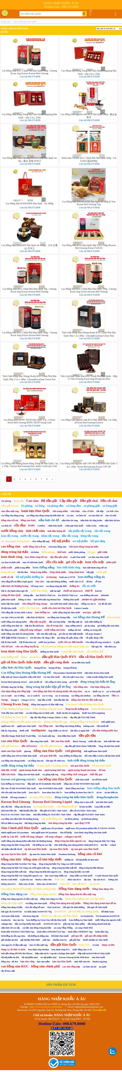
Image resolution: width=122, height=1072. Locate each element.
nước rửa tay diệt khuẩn (70, 642)
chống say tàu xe (88, 604)
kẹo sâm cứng (27, 961)
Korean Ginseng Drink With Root (74, 957)
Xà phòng (27, 505)
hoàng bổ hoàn (70, 668)
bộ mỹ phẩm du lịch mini (87, 860)
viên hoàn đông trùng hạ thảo (83, 546)
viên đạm (75, 511)
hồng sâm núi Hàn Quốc (29, 774)
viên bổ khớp (66, 832)
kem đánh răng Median (38, 949)
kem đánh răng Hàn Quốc (19, 651)
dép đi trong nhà (54, 625)
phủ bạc (46, 940)
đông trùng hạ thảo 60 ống (97, 681)
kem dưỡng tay (42, 612)
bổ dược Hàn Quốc (60, 936)
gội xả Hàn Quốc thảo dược (21, 662)
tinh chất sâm (35, 531)
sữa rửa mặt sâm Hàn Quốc (13, 792)
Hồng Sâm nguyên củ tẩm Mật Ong (47, 704)
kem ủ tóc (84, 944)
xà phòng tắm (55, 505)
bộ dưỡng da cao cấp (42, 845)
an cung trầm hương (40, 797)
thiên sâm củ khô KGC (47, 884)
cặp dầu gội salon (59, 557)
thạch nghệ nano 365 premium (15, 832)
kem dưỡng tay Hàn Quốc (81, 920)
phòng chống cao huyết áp (84, 721)
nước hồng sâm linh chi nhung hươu (17, 634)
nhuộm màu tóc (60, 940)
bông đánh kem (76, 572)
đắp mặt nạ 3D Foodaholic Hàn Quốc (44, 784)
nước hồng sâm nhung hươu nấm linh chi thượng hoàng (26, 841)
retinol (113, 845)
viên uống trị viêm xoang (56, 682)
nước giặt (101, 572)
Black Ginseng (79, 741)
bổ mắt (4, 797)
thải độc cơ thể (9, 770)
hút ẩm (104, 845)
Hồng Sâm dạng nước (74, 888)
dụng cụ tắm (108, 945)
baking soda (88, 726)
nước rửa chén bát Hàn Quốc (57, 608)
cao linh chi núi (89, 967)
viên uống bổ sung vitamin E (98, 642)
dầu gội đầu (87, 735)
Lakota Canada (81, 608)
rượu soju (103, 526)
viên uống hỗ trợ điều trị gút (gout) (17, 581)
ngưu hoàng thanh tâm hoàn (82, 770)
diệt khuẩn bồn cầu (28, 810)
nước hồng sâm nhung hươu (14, 622)
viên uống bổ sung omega (34, 603)
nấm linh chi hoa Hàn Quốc (97, 673)
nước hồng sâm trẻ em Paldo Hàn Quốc (19, 756)
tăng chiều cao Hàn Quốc (81, 876)
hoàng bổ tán (40, 668)
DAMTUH (60, 911)
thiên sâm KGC (75, 879)
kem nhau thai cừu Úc (52, 792)
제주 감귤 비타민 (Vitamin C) (14, 638)
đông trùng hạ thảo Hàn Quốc (74, 797)
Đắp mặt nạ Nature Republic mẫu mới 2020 (21, 677)
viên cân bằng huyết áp (27, 646)
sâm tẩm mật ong (10, 511)
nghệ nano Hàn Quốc (26, 726)
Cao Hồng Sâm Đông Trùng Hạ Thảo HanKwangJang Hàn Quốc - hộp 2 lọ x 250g (29, 116)
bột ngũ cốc (97, 646)
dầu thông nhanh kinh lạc (99, 924)
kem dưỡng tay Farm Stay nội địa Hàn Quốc (46, 920)
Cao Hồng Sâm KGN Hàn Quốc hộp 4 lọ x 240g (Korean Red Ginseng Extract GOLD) (89, 246)
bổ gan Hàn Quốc (102, 765)
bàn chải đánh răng (68, 567)
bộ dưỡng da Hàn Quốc (14, 717)
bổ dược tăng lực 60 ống (12, 687)
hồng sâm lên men (23, 807)
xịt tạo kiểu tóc (111, 792)
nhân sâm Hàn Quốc (11, 751)
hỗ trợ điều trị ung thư (11, 823)
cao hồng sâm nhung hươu (13, 761)
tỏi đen (89, 581)
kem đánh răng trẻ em (36, 557)
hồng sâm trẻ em (9, 520)
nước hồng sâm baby (54, 630)
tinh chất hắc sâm (112, 741)
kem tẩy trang (9, 535)
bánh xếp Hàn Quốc (10, 604)
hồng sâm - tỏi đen (9, 961)
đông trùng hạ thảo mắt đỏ (64, 868)
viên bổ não (7, 646)
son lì (89, 590)
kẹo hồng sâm (46, 726)
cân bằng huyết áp (67, 806)
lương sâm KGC (8, 884)
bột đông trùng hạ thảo (35, 823)
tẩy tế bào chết (8, 971)
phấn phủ (111, 562)
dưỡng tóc (75, 586)
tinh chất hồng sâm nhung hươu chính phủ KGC (76, 845)
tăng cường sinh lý (73, 626)
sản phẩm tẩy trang (80, 531)
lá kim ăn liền (86, 807)
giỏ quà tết (76, 936)
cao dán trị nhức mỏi (10, 562)
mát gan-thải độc (48, 755)
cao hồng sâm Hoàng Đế (89, 617)
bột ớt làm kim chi (27, 642)
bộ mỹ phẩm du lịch (10, 957)
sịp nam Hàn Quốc (59, 849)
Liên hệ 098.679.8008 (30, 76)
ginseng (27, 751)
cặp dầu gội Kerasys (51, 746)
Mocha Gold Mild (9, 879)
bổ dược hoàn (107, 912)
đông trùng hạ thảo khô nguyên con (45, 872)
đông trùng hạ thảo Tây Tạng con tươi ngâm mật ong (25, 868)
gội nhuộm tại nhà (9, 940)
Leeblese (41, 526)
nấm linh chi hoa (112, 520)
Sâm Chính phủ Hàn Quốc (20, 828)
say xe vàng (47, 696)
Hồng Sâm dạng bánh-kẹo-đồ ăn (99, 903)
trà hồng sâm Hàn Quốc (36, 903)
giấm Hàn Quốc (8, 599)
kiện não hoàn (8, 774)
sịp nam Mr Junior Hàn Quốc (42, 854)
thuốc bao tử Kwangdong (93, 713)
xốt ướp (100, 511)
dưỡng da (69, 860)
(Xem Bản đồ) (99, 1010)
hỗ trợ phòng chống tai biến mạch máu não (65, 646)
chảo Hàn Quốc (82, 779)
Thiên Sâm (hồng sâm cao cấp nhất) (84, 898)
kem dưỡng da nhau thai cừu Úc (79, 792)
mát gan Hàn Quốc (80, 765)
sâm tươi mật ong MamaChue (47, 599)
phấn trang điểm (22, 567)
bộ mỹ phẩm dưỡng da (29, 577)
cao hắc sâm (112, 511)
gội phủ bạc (75, 940)
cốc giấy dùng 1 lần (94, 638)
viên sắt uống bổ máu (34, 907)
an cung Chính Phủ (84, 928)
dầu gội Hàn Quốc (63, 944)
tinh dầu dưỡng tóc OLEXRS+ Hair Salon (52, 814)
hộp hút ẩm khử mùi (34, 626)
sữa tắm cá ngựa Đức (79, 730)
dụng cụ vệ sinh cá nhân (13, 949)
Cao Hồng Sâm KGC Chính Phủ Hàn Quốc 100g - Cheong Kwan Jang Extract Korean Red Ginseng (88, 290)
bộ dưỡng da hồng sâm (38, 936)
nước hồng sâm (12, 531)
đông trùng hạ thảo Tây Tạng (101, 841)
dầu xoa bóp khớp (57, 622)
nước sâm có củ (76, 581)
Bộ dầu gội (49, 500)
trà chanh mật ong (46, 736)
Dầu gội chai (89, 500)
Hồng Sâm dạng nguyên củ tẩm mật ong (19, 899)
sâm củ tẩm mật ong (38, 945)
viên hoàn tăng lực (30, 916)
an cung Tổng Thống (63, 928)
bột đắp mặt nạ (75, 622)
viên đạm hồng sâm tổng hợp (15, 691)
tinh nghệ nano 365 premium (44, 832)
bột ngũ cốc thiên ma (55, 761)
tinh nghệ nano (108, 722)
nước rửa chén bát (29, 608)
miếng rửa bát (74, 630)
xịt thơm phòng (72, 819)
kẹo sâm (39, 581)
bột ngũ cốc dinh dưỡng (74, 907)
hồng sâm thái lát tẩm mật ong (86, 700)
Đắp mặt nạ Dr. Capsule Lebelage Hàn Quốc (55, 953)
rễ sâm (98, 581)
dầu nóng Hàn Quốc (39, 741)
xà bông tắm (73, 505)
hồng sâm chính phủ (45, 966)
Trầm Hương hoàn (101, 709)
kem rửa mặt (94, 562)
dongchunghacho (107, 797)
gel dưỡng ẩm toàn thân (108, 626)
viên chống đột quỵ (40, 541)
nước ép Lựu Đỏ (9, 836)
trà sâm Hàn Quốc (51, 677)
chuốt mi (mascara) (73, 591)
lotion (24, 657)
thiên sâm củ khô (26, 884)
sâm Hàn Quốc (98, 957)
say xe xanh (6, 696)
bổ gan (91, 552)
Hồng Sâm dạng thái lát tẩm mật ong (77, 894)
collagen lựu (6, 924)
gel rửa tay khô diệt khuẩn (71, 634)
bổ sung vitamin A (18, 797)
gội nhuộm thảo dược (30, 940)
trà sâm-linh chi (96, 515)
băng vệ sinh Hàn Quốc (109, 746)
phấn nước (6, 567)
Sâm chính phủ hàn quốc (25, 21)
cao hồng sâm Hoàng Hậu (58, 617)
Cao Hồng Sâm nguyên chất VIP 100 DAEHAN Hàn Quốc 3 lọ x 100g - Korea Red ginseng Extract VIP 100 (88, 465)
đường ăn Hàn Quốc (49, 652)
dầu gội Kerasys (10, 746)
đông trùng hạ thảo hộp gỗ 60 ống (48, 686)
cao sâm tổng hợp (71, 966)
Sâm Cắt (64, 883)
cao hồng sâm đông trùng (12, 515)
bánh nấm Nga (102, 932)
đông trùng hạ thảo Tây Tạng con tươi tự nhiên (60, 864)
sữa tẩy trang (102, 531)
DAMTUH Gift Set (51, 924)
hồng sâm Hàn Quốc (48, 751)
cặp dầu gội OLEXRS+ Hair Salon (89, 814)
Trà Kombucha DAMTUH (107, 916)
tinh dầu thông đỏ (56, 531)
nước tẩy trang (30, 535)
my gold (102, 967)
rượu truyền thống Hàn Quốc (99, 677)
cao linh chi (6, 526)
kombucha (6, 920)
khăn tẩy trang (50, 535)
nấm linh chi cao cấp (10, 928)
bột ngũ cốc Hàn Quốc (97, 907)
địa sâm (87, 879)
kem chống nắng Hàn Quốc (103, 788)
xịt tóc (99, 792)
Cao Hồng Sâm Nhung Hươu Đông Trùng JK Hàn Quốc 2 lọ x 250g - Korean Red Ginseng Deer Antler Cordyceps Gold (29, 464)
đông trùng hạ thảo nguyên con (70, 841)
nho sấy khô (6, 807)
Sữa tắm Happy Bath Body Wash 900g (18, 736)
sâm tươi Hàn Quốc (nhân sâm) (64, 604)
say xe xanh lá (33, 696)
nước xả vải (7, 577)
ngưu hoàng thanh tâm (30, 770)
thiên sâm (59, 879)
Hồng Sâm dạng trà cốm (51, 899)
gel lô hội (74, 682)
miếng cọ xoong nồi (92, 630)
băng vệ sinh (8, 572)
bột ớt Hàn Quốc (9, 642)
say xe (87, 691)
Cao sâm (32, 500)
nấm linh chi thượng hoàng (14, 586)
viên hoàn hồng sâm (57, 547)
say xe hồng (19, 696)
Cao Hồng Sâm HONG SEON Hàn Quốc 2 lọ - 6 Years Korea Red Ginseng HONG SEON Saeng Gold (29, 421)
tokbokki (105, 595)
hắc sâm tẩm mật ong (46, 634)
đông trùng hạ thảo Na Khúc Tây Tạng (18, 864)
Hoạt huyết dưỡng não (76, 709)
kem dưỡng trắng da (91, 577)
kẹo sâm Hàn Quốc (62, 961)
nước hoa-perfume (47, 642)
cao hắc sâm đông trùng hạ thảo (36, 928)
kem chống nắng (43, 567)
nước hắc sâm (94, 741)
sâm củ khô (88, 511)
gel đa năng (90, 626)
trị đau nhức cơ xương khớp (52, 765)
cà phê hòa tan (26, 879)
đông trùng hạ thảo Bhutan (91, 868)
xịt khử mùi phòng (89, 819)
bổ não (102, 770)
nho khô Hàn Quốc (104, 802)
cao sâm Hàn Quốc (14, 741)
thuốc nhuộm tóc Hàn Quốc (95, 940)
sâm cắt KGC (79, 883)
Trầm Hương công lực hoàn (47, 709)
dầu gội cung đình (56, 662)
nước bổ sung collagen (31, 836)
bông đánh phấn (58, 572)
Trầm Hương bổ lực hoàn (15, 709)
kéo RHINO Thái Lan (68, 595)
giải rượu (102, 552)
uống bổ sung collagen (31, 630)
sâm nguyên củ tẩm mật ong (14, 945)
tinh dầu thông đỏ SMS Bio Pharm (16, 953)
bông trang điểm (38, 572)
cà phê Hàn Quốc (78, 557)
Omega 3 (15, 700)
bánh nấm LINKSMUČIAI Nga (51, 932)
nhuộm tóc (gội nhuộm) (93, 599)
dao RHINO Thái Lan (45, 595)
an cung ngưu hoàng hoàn (15, 541)
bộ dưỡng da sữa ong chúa (13, 936)
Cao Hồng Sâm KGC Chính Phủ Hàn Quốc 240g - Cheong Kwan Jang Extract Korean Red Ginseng (29, 334)
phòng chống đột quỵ (55, 721)
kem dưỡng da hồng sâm (70, 756)
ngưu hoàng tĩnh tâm (54, 770)
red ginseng (73, 751)
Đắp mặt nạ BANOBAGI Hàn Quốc (94, 953)
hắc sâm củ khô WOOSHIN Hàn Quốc (18, 788)
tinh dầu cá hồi (44, 700)
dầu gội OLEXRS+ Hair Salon (53, 810)
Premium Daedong (67, 854)
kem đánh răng (11, 556)
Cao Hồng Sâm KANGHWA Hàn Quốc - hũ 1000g (29, 203)
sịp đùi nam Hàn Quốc (35, 849)
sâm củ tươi (110, 515)
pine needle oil (35, 682)
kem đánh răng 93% (61, 949)
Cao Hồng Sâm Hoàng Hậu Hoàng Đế (26, 672)
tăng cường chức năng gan (74, 774)
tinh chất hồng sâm (51, 818)
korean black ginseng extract (14, 682)
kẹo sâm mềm (43, 961)
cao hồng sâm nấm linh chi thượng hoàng (20, 819)
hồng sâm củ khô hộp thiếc (43, 859)
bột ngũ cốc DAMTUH (11, 912)
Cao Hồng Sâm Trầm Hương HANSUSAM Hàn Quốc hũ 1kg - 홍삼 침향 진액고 (29, 159)
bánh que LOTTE (67, 577)
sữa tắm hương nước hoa (105, 730)
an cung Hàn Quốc (43, 806)
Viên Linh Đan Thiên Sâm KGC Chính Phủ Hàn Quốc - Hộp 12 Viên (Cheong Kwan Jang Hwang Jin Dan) (88, 377)
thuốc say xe (98, 691)
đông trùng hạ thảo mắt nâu (14, 872)
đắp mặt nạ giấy (38, 621)
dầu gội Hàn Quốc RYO (59, 657)
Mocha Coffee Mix (43, 879)
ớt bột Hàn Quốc (9, 608)
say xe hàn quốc (113, 691)
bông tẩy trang (89, 535)
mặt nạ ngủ (55, 591)
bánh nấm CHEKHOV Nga (80, 932)
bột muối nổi (103, 726)
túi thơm (35, 552)
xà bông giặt (109, 505)
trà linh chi (81, 515)
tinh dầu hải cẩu (61, 700)
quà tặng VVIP (82, 823)
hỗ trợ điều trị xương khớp (83, 911)
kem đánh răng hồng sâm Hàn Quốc (90, 832)
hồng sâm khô (11, 859)
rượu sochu (91, 526)
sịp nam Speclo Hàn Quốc (14, 854)
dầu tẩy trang (70, 535)
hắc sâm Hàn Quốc (60, 741)
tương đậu (28, 595)
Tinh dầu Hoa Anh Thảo (12, 713)
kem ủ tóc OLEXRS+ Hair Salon (15, 814)
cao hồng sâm (10, 546)
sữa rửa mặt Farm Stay (73, 677)
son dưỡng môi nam (89, 595)
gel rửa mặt (74, 562)
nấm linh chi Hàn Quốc (16, 667)
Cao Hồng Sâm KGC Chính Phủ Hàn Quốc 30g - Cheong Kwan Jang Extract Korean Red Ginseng (29, 290)
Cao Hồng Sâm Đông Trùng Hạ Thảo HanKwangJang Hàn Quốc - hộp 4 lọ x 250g (88, 72)
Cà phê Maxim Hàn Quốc (106, 876)
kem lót (98, 591)
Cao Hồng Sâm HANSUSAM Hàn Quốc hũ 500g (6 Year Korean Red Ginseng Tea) (89, 203)
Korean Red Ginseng (15, 802)
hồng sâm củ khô (90, 854)
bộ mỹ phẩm (61, 541)
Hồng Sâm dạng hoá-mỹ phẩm (65, 903)
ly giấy (117, 642)
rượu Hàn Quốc (55, 526)
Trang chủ (5, 21)
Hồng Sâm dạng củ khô (43, 894)
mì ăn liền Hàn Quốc (81, 662)
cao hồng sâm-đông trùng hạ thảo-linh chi (45, 515)
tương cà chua (24, 599)
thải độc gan (96, 774)
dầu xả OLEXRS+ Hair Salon (83, 810)
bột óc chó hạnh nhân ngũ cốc (14, 591)
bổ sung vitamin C (94, 634)
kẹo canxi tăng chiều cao (56, 876)
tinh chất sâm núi (82, 961)
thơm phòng (48, 552)
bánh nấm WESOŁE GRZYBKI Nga (17, 932)
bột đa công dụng (9, 730)
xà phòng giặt (91, 505)
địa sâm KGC (100, 879)
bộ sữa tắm (23, 572)
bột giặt (90, 572)
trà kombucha (87, 916)
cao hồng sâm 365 (101, 696)
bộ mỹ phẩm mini (30, 957)
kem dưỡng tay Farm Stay (13, 784)
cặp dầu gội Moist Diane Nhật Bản (80, 746)
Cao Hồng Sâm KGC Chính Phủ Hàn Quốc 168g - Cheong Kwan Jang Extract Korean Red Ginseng (29, 72)
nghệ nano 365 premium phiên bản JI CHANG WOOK (90, 828)
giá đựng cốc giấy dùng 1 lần (70, 638)
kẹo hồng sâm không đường (68, 726)
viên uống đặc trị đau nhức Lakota (16, 612)
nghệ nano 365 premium (52, 828)
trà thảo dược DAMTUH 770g (38, 912)
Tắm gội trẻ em (9, 506)
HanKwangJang (100, 961)
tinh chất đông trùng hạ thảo (86, 760)
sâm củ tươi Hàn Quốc (32, 562)
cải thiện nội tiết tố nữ (11, 849)
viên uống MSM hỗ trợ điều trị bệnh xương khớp (28, 889)
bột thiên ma (110, 646)
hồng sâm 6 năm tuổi (83, 802)
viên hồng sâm (80, 687)
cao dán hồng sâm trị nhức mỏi (40, 713)
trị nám (96, 945)
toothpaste (38, 730)
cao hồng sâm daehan (81, 696)
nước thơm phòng (77, 552)
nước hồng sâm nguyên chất (108, 920)
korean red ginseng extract (18, 779)
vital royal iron (53, 907)
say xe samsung (62, 696)
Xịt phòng (6, 501)
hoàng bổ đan (55, 668)
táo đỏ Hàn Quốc (99, 779)
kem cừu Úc (34, 792)
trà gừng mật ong (50, 774)
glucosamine (114, 617)
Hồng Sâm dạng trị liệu (11, 907)
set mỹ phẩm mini (48, 957)
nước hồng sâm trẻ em (34, 546)
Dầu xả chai (108, 500)
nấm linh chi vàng (70, 520)
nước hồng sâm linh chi (11, 626)
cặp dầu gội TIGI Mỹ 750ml (82, 717)
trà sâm (70, 515)
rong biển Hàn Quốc (73, 651)
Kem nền (19, 501)
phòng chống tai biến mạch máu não (21, 721)
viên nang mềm (60, 511)
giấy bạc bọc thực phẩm (74, 924)
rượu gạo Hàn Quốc (74, 526)
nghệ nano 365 (7, 726)
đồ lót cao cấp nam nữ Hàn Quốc (60, 916)
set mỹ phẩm (80, 541)
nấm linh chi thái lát (35, 617)
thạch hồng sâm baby (75, 788)
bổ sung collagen (53, 836)
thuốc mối (24, 730)
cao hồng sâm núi (35, 761)
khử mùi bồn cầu (9, 810)
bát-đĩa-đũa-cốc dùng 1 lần (42, 638)
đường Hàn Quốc (71, 599)
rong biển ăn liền (102, 807)
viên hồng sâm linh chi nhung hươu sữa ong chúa (57, 691)
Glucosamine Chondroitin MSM (67, 673)
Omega (4, 700)
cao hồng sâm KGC (15, 966)
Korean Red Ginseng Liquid (52, 802)
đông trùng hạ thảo (14, 552)
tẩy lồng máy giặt (9, 630)
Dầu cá (115, 695)
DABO (31, 525)
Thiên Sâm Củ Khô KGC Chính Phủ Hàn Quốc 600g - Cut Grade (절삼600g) (88, 159)
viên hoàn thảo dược (10, 916)
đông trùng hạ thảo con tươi (76, 872)
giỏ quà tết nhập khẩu (96, 936)
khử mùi (61, 552)
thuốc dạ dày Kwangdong (67, 713)
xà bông (39, 505)
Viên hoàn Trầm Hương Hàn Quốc (85, 704)
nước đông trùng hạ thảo (17, 765)
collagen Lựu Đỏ (73, 836)
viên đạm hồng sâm (100, 687)
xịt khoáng (51, 577)
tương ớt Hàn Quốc (11, 595)
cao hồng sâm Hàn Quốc (55, 779)
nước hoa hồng (39, 590)
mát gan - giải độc (92, 612)
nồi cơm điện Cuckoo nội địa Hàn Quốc (102, 756)
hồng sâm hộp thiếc (12, 903)
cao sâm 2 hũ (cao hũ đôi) (12, 617)
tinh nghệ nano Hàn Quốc (95, 751)
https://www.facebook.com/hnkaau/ (46, 1007)
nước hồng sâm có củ (82, 949)
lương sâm (113, 879)
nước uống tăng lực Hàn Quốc (66, 612)
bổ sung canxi (37, 586)
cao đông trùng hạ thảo (56, 586)
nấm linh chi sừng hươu (91, 520)
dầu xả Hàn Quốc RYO (95, 657)
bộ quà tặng (97, 541)
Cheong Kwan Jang (14, 704)
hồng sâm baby (28, 520)
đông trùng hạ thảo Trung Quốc (15, 845)
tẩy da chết (89, 586)
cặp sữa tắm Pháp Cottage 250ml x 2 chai (48, 717)
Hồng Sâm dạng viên (102, 889)
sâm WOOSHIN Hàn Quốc (51, 788)
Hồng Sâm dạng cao (14, 894)
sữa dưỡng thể (95, 651)
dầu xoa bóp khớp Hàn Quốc (28, 924)
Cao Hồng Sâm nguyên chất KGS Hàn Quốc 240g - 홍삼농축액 (89, 116)
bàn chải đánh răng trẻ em (95, 567)
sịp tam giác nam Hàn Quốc (85, 849)
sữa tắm (20, 525)
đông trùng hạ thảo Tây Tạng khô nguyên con (21, 876)
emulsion (34, 657)
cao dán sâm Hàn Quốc (98, 557)
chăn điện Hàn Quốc (66, 736)
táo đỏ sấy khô (104, 604)
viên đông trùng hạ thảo (60, 823)
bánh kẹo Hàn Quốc (35, 511)
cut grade (94, 883)
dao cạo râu (18, 920)
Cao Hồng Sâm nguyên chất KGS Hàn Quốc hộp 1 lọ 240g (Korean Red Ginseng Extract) (89, 421)
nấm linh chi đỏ (49, 520)
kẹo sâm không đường (57, 581)
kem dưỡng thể (9, 657)
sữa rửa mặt (55, 562)
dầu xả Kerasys (29, 746)
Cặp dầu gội (68, 500)
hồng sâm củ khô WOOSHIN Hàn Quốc (82, 784)
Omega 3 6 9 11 (28, 700)
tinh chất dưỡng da (93, 622)
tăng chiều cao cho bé (58, 730)
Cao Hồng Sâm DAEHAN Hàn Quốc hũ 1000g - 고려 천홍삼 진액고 (29, 246)
